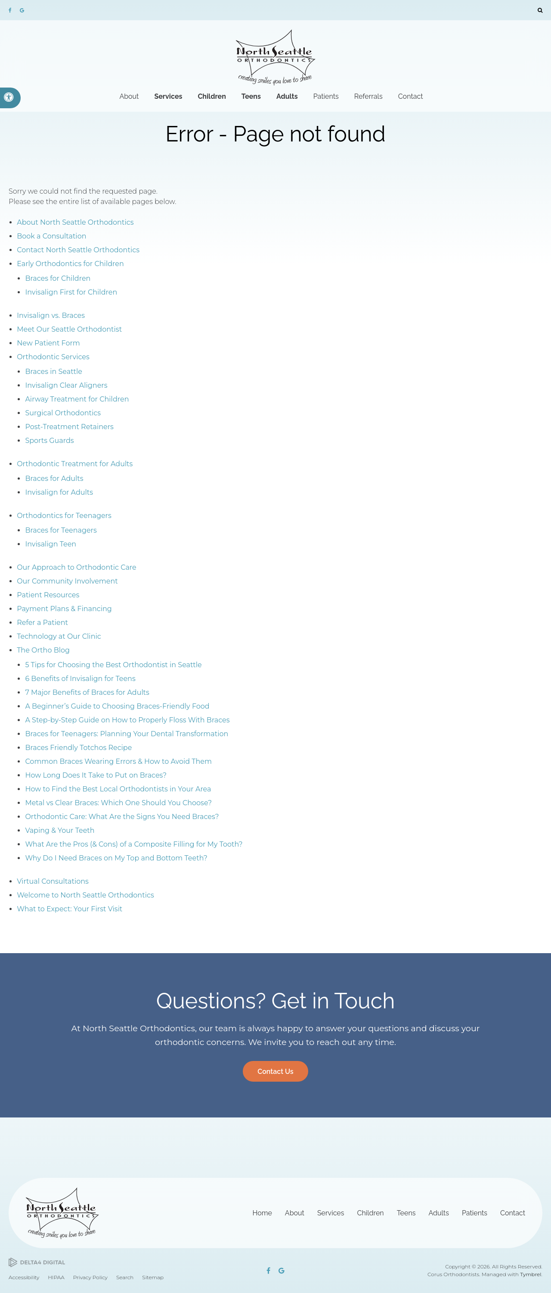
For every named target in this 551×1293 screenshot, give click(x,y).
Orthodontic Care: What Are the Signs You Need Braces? (122, 817)
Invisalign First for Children (71, 292)
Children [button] (212, 96)
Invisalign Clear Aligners (66, 385)
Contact (512, 1213)
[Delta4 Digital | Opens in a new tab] (37, 1263)
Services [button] (168, 96)
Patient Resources (48, 595)
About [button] (129, 96)
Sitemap (153, 1277)
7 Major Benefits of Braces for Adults (87, 692)
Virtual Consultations (53, 881)
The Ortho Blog (43, 650)
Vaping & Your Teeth (59, 830)
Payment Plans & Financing (64, 609)
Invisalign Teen (50, 544)
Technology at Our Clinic (59, 636)
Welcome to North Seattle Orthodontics (85, 895)
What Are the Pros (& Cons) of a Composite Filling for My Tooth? (133, 844)
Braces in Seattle (53, 371)
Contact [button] (410, 96)
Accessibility (24, 1277)
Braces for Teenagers (60, 530)
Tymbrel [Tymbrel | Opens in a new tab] (530, 1274)
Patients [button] (326, 96)
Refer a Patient (42, 622)
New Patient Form (48, 343)
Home (262, 1213)
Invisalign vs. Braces (51, 315)
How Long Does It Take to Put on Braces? (96, 775)
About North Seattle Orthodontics (75, 222)
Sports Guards (49, 440)
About (294, 1213)
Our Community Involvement (67, 581)
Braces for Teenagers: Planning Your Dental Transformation (126, 734)
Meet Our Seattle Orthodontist (69, 329)
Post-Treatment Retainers (69, 427)
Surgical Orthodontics (63, 413)
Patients (474, 1213)
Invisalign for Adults (59, 492)
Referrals (368, 96)
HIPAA (56, 1277)
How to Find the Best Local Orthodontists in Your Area (118, 789)
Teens (406, 1213)
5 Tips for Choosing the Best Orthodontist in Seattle (113, 665)
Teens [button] (251, 96)
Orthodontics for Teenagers (64, 516)
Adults (438, 1213)
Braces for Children (57, 278)
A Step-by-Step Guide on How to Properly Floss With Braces (127, 720)
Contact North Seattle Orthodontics (78, 250)
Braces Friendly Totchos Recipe (78, 748)
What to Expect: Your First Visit (69, 909)
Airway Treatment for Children (77, 399)
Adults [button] (287, 96)
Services (330, 1213)
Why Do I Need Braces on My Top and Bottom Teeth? (116, 858)
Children (370, 1213)
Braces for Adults (54, 478)
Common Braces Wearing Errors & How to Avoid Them (118, 761)
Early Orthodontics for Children (70, 264)
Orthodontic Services (53, 357)
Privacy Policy (90, 1277)
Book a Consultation (51, 236)
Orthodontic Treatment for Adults (75, 464)
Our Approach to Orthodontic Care (76, 567)
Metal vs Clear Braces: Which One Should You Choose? (118, 803)
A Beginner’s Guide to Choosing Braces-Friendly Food (117, 706)
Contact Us (275, 1071)
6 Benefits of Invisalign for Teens (80, 679)
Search (124, 1277)
